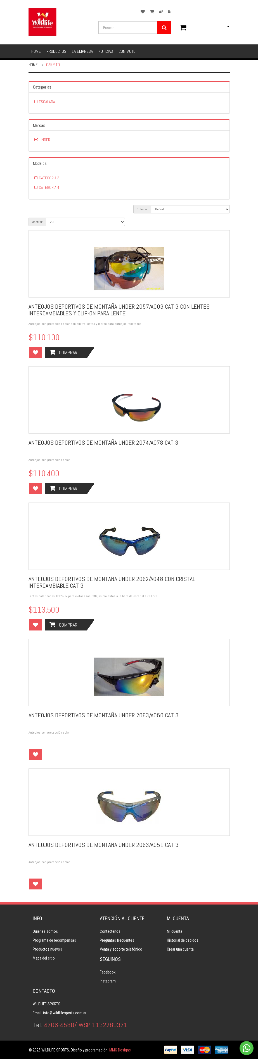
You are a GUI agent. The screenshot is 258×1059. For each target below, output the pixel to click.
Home (36, 51)
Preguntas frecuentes (117, 940)
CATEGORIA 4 (49, 187)
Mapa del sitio (44, 958)
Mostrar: (37, 222)
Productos (56, 51)
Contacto (127, 51)
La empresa (82, 51)
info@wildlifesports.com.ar (64, 1013)
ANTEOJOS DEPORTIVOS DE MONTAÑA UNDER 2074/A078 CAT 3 (103, 442)
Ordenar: (142, 209)
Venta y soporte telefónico (121, 949)
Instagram (108, 981)
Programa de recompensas (54, 940)
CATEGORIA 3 (49, 177)
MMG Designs (120, 1050)
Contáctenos (110, 931)
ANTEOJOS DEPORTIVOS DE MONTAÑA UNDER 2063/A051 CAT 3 (104, 845)
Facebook (107, 972)
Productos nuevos (47, 949)
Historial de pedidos (182, 940)
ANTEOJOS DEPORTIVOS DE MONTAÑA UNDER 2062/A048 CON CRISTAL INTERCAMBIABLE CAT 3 (112, 582)
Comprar (63, 352)
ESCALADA (47, 101)
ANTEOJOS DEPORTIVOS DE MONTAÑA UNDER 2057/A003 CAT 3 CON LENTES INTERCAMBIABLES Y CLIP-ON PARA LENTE (119, 310)
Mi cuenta (174, 931)
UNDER (44, 139)
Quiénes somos (45, 931)
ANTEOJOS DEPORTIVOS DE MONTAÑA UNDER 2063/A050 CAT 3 (104, 715)
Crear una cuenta (180, 949)
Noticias (105, 51)
